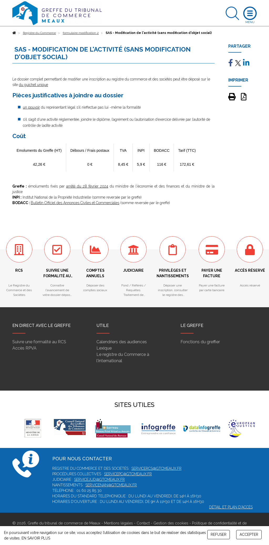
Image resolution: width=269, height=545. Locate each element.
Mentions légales (118, 523)
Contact (143, 523)
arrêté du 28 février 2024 (87, 186)
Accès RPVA (24, 348)
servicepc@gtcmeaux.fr (128, 474)
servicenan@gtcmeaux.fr (111, 485)
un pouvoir (31, 107)
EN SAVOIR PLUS (36, 538)
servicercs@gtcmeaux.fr (156, 468)
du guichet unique (33, 85)
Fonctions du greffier (200, 341)
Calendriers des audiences (121, 341)
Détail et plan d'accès (231, 507)
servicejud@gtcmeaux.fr (99, 479)
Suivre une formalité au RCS (39, 341)
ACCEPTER (249, 534)
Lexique (104, 348)
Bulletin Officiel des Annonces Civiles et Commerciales (75, 203)
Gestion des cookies (170, 523)
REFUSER (218, 534)
